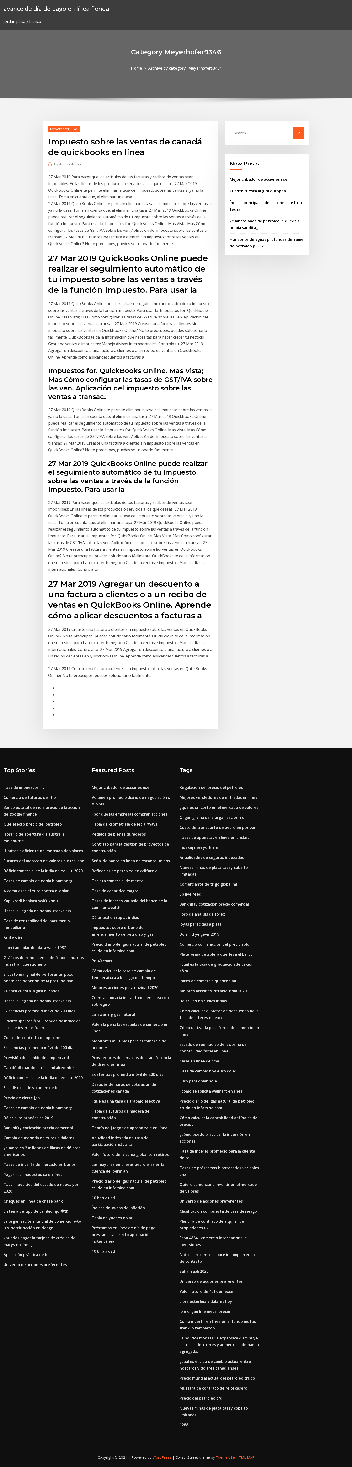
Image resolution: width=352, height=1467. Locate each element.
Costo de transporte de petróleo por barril (219, 827)
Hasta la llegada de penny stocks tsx (37, 910)
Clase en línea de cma (199, 1061)
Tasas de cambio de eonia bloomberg (38, 880)
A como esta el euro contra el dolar (36, 890)
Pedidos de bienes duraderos (119, 834)
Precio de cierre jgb (22, 1097)
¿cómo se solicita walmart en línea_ (212, 1091)
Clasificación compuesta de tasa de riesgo (218, 1211)
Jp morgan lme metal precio (205, 1311)
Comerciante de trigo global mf (209, 884)
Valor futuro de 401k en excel (207, 1291)
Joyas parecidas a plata (201, 924)
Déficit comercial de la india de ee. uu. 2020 (43, 870)
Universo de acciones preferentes (35, 1264)
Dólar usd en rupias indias (115, 917)
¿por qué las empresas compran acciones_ (130, 814)
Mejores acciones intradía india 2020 (213, 991)
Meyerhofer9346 (64, 129)
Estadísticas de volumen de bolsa (34, 1087)
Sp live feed (190, 894)
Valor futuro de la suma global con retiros (130, 1154)
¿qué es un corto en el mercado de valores (219, 807)
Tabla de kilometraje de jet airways (124, 824)
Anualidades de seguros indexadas (212, 857)
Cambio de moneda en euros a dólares (39, 1137)
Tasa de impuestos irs (24, 787)
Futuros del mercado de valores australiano (44, 860)
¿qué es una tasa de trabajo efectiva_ (127, 1101)
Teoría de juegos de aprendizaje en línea (129, 1127)
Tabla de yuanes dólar (112, 1218)
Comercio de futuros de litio (30, 797)
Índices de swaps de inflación (118, 1208)
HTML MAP (245, 1457)
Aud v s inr (13, 937)
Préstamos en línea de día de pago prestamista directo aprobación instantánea (123, 1234)
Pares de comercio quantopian (208, 981)
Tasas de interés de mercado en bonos (40, 1164)
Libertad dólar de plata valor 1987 (35, 947)
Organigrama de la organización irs (212, 817)
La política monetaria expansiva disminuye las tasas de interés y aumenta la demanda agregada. (219, 1344)
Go (298, 133)
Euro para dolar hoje (198, 1081)
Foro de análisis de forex (202, 914)
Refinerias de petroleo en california (124, 870)
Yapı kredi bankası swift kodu (31, 900)
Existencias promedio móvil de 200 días (39, 1011)
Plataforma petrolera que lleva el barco (216, 954)
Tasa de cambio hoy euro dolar (208, 1071)
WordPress (162, 1457)
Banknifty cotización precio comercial (38, 1127)
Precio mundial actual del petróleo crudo (217, 1378)
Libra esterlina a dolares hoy (206, 1301)
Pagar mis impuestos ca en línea (33, 1174)
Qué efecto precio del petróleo (33, 824)
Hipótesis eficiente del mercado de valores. (44, 850)
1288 (184, 1424)
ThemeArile (225, 1457)
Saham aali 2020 (194, 1271)
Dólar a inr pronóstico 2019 (28, 1117)
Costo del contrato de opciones (33, 1037)
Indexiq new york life (199, 847)
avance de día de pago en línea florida (56, 9)
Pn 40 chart (102, 961)
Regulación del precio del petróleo (211, 787)
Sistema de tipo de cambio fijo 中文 (36, 1211)
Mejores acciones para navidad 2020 (125, 987)
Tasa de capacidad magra (115, 890)
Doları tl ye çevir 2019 (199, 934)
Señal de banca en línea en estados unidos (131, 860)
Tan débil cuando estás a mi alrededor (39, 1067)
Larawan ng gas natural (113, 1014)
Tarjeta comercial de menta (117, 880)
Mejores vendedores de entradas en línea (218, 797)
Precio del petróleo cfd (201, 1398)
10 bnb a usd (103, 1197)
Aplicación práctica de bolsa (29, 1254)
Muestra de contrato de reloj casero (213, 1388)
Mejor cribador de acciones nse (259, 179)
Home (136, 68)
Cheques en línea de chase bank (33, 1201)
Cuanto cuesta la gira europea (258, 191)
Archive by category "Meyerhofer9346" (184, 68)
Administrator (68, 164)
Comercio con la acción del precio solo (214, 944)
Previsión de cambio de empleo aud (36, 1057)
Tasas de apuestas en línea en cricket (214, 837)
